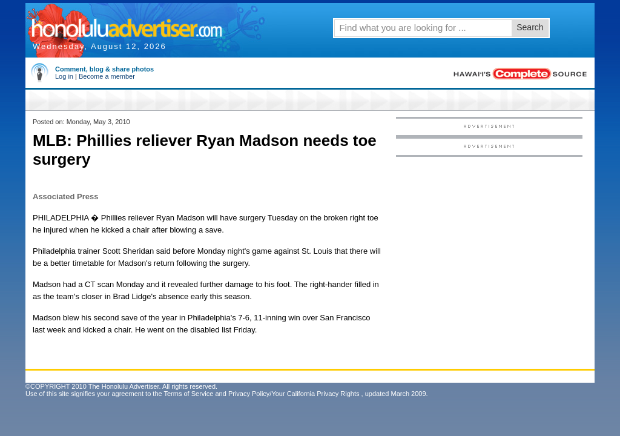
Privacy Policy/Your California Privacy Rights (294, 393)
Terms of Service (188, 393)
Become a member (107, 76)
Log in (64, 76)
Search (529, 27)
